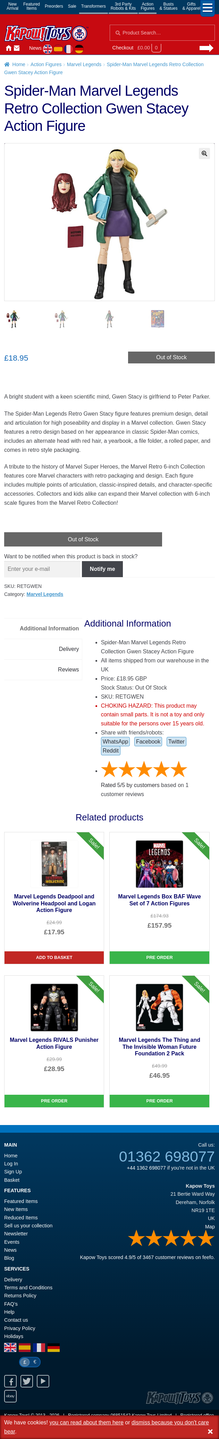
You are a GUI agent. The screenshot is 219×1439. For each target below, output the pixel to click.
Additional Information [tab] (49, 628)
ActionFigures (147, 6)
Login (25, 48)
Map (210, 1226)
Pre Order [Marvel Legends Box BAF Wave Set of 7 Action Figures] (159, 957)
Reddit (111, 751)
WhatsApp (115, 742)
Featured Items (21, 1201)
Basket (11, 1180)
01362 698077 (167, 1156)
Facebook (148, 742)
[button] (204, 153)
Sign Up (13, 1171)
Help (9, 1312)
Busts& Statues (168, 6)
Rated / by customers (130, 785)
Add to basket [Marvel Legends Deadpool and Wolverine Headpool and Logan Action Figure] (54, 957)
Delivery (13, 1279)
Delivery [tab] (69, 649)
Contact (16, 48)
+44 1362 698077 (146, 1168)
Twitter (176, 742)
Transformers (93, 6)
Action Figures (46, 64)
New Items (16, 1209)
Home (8, 48)
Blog (9, 1258)
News (35, 48)
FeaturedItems (31, 6)
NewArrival (12, 6)
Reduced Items (21, 1217)
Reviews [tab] (68, 670)
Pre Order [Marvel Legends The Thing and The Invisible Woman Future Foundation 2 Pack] (159, 1100)
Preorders (54, 6)
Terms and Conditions (28, 1287)
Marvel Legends (84, 64)
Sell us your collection (28, 1225)
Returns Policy (20, 1295)
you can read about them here (86, 1422)
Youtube (43, 1381)
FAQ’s (11, 1304)
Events (11, 1242)
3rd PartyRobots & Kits (123, 6)
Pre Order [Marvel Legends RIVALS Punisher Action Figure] (54, 1100)
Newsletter (16, 1233)
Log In (11, 1163)
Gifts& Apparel (191, 6)
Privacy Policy (19, 1328)
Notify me (102, 569)
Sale (72, 6)
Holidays (13, 1336)
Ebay (10, 1396)
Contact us (16, 1320)
